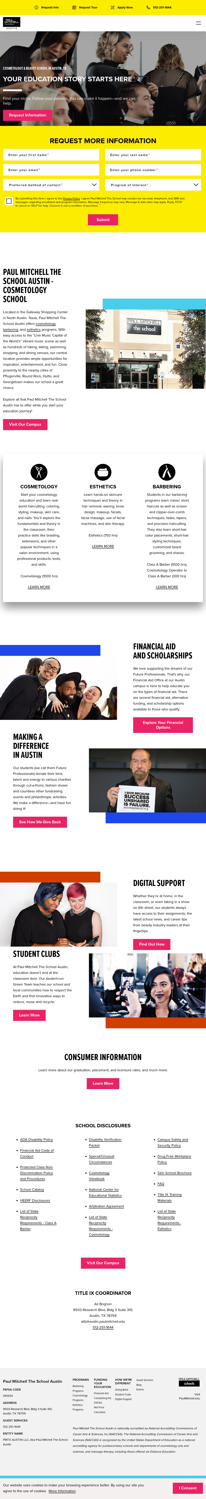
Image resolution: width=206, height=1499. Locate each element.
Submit (103, 219)
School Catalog (32, 1189)
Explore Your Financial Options (163, 725)
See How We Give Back (40, 822)
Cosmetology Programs (80, 1398)
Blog (138, 1385)
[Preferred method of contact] (51, 185)
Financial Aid (101, 1393)
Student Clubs (123, 1394)
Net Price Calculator (99, 1410)
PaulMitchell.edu (189, 1398)
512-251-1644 (103, 1327)
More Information (62, 1491)
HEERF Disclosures (35, 1200)
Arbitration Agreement (106, 1206)
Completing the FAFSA (102, 1400)
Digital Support (123, 1399)
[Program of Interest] (153, 185)
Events (140, 1389)
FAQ (161, 1184)
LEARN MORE (39, 587)
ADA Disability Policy (36, 1139)
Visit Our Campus (25, 424)
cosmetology (46, 323)
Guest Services (144, 1380)
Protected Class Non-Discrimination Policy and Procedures (36, 1173)
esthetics (34, 329)
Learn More (29, 1015)
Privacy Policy (71, 198)
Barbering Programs (78, 1388)
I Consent (188, 1488)
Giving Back (121, 1389)
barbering (10, 329)
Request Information (27, 115)
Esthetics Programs (78, 1407)
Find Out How (151, 944)
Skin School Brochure (175, 1173)
